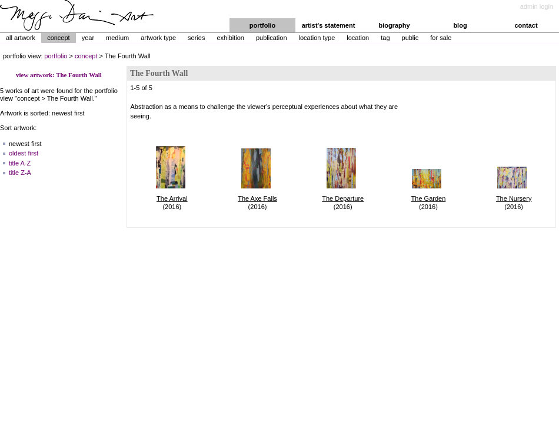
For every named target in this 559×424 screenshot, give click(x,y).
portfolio (262, 25)
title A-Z (20, 163)
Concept (58, 37)
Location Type (317, 37)
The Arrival (172, 198)
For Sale (440, 37)
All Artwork (20, 37)
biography (394, 25)
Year (88, 37)
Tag (385, 37)
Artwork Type (158, 37)
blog (460, 25)
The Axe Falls (257, 198)
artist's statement (328, 25)
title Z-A (20, 172)
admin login (536, 6)
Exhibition (230, 37)
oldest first (23, 153)
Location (358, 37)
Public (410, 37)
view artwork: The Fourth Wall (59, 74)
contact (525, 25)
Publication (271, 37)
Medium (117, 37)
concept (86, 55)
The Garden (428, 198)
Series (196, 37)
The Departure (343, 198)
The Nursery (514, 198)
